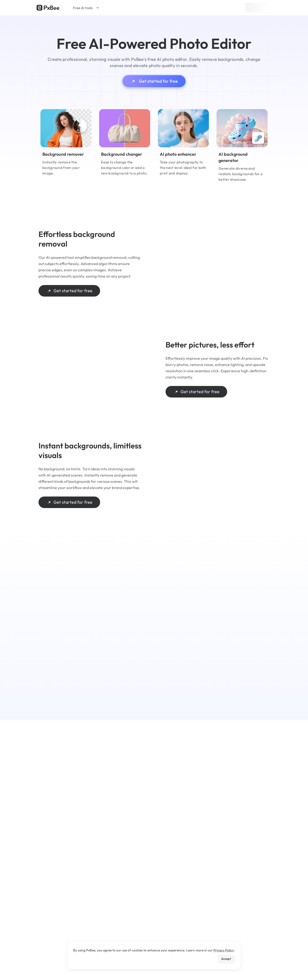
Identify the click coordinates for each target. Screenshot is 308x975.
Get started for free (154, 81)
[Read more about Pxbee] (48, 8)
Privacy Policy (223, 950)
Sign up (256, 8)
